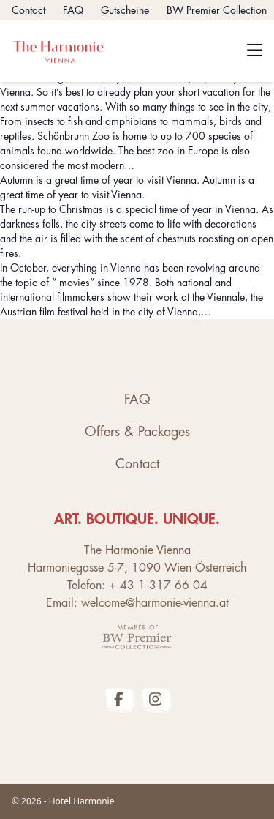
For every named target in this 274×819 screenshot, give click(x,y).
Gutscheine (125, 10)
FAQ (73, 10)
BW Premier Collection (217, 10)
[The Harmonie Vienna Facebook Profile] (119, 699)
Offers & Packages (137, 431)
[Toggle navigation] (254, 51)
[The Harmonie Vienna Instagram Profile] (155, 699)
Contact (28, 10)
